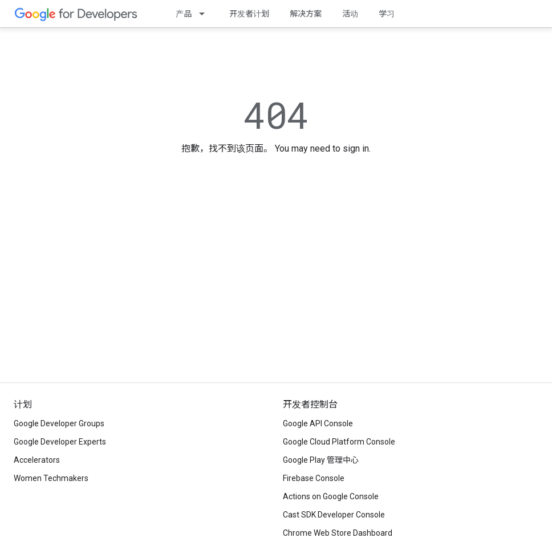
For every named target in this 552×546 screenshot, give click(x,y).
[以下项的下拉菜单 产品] (205, 13)
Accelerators (37, 459)
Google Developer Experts (60, 441)
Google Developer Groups (59, 423)
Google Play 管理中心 (321, 459)
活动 (350, 14)
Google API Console (318, 423)
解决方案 (306, 14)
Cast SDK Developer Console (334, 514)
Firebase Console (313, 478)
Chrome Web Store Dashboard (337, 532)
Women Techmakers (51, 478)
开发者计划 (249, 14)
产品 (184, 14)
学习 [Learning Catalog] (387, 14)
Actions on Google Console (331, 496)
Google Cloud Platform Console (339, 441)
